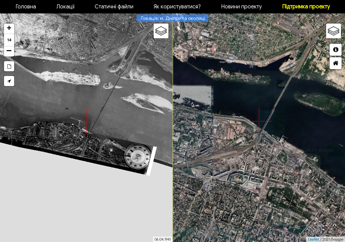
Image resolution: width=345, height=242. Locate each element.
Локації (65, 6)
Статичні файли (114, 6)
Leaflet (313, 239)
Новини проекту (241, 6)
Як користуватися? (177, 6)
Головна (25, 6)
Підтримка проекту (306, 6)
